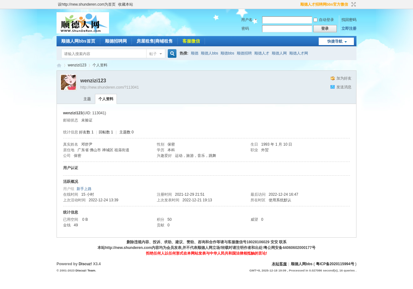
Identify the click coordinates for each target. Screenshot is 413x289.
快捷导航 (334, 41)
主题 (87, 99)
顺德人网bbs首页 (78, 41)
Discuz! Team (85, 270)
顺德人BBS (59, 65)
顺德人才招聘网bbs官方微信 (324, 4)
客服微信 (191, 41)
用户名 (246, 20)
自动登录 (323, 20)
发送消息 (343, 87)
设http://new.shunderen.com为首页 (87, 4)
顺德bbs (227, 53)
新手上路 (84, 189)
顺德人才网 (298, 53)
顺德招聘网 (116, 41)
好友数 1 (86, 132)
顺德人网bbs (302, 264)
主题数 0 (126, 132)
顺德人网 (279, 53)
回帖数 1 (106, 132)
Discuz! (85, 264)
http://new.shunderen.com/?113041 (109, 87)
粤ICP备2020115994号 (335, 264)
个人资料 (105, 99)
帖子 (153, 54)
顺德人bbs (209, 53)
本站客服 (279, 264)
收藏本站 (125, 4)
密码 (245, 28)
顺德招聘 (244, 53)
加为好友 (343, 78)
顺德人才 (261, 53)
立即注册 (348, 28)
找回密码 (348, 20)
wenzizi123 (77, 65)
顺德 (194, 53)
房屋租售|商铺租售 (155, 41)
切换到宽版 (352, 4)
